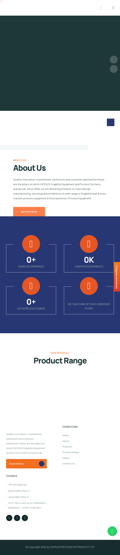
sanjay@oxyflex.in (18, 497)
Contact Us (68, 463)
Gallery (66, 458)
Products (67, 446)
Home (65, 435)
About (65, 441)
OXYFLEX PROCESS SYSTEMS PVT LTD (72, 547)
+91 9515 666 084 (17, 484)
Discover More (29, 211)
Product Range (70, 452)
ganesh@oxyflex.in (19, 490)
